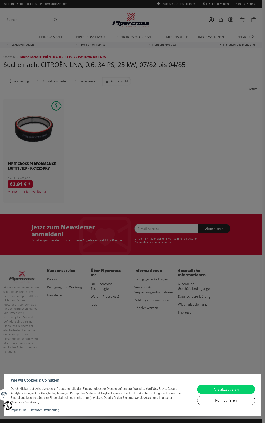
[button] (7, 405)
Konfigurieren (226, 400)
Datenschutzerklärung (44, 410)
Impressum (18, 410)
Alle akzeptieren (226, 389)
